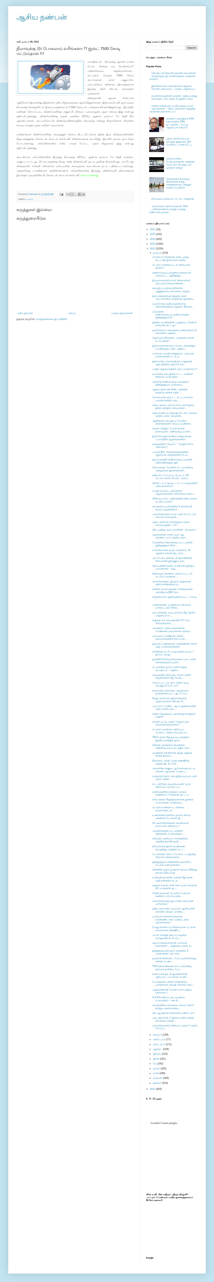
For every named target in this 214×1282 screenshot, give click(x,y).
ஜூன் (156, 1058)
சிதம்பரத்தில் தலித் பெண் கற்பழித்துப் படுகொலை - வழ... (173, 567)
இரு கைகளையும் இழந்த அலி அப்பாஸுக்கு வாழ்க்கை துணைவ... (173, 297)
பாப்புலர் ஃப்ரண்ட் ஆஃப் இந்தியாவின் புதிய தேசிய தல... (174, 707)
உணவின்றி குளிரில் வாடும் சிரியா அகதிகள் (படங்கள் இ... (171, 817)
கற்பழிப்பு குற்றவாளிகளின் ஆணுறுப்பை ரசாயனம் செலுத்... (171, 289)
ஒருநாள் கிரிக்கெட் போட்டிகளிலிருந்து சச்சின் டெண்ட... (174, 960)
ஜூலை (157, 1053)
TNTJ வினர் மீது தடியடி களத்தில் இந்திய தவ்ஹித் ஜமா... (170, 739)
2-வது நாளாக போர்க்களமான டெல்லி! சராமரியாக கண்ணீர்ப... (173, 929)
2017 (153, 229)
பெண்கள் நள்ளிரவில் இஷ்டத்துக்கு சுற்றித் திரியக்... (172, 754)
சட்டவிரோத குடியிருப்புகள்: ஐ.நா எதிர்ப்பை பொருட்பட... (171, 785)
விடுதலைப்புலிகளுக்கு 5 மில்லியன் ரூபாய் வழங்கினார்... (172, 508)
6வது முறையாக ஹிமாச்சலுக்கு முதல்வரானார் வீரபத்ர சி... (169, 700)
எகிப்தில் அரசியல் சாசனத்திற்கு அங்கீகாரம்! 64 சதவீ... (170, 840)
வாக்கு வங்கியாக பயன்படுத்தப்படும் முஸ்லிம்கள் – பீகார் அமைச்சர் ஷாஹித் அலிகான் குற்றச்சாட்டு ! (172, 108)
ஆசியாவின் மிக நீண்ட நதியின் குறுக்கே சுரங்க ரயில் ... (169, 391)
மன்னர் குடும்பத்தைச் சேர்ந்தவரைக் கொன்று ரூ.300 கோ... (172, 590)
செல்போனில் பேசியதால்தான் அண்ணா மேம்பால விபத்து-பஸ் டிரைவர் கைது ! (180, 163)
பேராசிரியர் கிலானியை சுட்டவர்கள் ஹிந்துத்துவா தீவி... (172, 544)
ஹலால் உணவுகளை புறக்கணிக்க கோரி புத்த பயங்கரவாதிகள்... (174, 645)
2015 (153, 234)
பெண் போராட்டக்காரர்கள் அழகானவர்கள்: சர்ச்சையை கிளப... (173, 492)
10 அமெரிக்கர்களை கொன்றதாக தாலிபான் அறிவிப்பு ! (170, 824)
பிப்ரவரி (158, 1078)
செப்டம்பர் (159, 1044)
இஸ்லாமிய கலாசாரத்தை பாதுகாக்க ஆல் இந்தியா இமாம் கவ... (172, 363)
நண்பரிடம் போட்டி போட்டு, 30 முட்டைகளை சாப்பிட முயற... (170, 477)
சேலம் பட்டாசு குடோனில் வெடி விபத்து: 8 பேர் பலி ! (170, 684)
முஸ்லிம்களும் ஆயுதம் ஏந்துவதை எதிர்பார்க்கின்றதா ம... (171, 583)
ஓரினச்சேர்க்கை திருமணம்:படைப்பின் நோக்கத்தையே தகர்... (174, 661)
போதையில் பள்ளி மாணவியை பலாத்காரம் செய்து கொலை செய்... (173, 983)
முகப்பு (72, 313)
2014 (153, 239)
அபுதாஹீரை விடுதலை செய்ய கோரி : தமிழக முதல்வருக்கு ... (173, 1007)
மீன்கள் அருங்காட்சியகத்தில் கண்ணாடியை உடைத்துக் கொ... (171, 746)
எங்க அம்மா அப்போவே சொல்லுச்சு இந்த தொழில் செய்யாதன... (173, 406)
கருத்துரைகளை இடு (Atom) (51, 319)
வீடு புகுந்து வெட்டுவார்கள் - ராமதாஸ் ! (174, 529)
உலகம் (29, 199)
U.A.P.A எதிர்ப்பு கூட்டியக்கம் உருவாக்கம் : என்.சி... (168, 999)
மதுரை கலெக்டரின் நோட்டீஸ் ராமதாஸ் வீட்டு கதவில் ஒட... (174, 887)
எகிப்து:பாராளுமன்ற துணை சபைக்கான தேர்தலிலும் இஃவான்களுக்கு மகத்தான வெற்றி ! (172, 76)
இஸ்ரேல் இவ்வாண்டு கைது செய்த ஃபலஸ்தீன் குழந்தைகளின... (171, 438)
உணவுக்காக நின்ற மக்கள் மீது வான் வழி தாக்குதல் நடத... (172, 879)
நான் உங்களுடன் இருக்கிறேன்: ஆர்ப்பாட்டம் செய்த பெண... (170, 975)
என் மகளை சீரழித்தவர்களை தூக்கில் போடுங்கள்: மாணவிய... (172, 801)
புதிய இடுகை (25, 313)
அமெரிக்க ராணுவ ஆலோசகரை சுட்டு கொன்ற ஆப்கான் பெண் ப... (173, 770)
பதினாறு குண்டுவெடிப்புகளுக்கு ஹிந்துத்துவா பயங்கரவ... (170, 383)
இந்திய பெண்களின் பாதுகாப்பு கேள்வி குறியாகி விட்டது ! (174, 324)
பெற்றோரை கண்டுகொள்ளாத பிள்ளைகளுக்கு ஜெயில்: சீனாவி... (173, 305)
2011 (153, 1088)
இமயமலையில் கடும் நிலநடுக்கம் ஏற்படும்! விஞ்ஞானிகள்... (171, 282)
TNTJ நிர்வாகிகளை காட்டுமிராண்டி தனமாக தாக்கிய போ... (172, 968)
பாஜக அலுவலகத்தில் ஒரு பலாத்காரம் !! (174, 369)
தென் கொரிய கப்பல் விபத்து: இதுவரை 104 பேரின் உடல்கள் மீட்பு (179, 141)
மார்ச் (156, 1073)
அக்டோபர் (159, 1039)
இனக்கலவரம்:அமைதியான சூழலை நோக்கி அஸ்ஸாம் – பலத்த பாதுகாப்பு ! (173, 87)
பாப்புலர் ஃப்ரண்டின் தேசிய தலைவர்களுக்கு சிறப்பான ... (170, 637)
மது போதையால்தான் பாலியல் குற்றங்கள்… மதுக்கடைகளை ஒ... (172, 944)
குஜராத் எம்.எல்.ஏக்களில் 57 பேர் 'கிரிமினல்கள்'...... (171, 622)
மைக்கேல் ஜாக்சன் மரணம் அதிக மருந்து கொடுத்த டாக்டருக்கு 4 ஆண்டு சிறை (174, 97)
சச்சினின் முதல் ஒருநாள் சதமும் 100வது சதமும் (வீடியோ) (174, 871)
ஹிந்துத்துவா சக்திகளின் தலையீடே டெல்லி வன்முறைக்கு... (172, 863)
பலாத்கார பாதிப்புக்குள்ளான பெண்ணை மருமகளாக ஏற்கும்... (172, 629)
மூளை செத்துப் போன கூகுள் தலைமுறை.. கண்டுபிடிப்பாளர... (172, 430)
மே (155, 1063)
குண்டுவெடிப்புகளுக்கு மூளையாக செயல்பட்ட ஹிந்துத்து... (171, 274)
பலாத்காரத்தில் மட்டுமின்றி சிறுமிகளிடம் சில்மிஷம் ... (168, 832)
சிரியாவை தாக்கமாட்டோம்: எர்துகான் (172, 198)
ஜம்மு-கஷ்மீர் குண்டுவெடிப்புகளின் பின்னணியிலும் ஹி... (172, 461)
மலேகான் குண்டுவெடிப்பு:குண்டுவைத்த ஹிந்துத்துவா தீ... (170, 314)
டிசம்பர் (157, 252)
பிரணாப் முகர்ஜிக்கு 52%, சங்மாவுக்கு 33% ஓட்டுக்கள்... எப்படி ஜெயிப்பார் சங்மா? (180, 123)
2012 (153, 248)
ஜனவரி (157, 1083)
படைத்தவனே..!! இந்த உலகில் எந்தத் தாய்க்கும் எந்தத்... (173, 1019)
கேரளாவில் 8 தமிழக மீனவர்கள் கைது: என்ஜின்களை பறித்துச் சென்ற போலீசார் (178, 183)
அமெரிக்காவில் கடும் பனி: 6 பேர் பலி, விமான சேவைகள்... (174, 516)
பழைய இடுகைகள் (122, 313)
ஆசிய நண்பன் (41, 17)
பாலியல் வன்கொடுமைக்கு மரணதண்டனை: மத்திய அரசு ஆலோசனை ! (170, 919)
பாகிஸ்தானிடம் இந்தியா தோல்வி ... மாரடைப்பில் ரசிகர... (172, 606)
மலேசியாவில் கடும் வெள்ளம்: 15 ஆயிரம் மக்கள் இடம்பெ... (171, 551)
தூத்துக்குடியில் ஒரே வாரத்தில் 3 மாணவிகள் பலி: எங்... (170, 952)
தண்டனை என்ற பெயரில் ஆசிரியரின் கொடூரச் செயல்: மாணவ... (173, 910)
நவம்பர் (158, 1034)
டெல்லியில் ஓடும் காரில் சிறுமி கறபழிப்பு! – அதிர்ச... (169, 668)
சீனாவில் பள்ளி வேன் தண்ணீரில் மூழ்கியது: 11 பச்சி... (171, 762)
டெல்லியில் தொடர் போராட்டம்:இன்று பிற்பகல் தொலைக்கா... (174, 856)
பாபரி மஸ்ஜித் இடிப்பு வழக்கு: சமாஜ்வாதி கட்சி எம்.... (169, 936)
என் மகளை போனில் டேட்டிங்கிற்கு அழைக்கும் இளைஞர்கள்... (172, 469)
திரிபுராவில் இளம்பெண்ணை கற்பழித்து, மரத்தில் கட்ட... (169, 848)
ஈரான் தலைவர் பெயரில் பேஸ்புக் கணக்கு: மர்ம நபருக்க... (171, 895)
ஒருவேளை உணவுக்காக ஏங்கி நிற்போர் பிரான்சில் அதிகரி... (174, 332)
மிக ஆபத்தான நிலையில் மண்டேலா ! (173, 1013)
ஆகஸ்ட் (158, 1049)
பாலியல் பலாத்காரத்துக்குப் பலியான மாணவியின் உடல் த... (173, 355)
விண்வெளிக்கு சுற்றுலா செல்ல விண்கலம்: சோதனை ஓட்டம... (171, 793)
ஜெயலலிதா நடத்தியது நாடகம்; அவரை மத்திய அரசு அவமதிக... (174, 414)
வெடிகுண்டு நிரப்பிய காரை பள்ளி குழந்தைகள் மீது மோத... (171, 676)
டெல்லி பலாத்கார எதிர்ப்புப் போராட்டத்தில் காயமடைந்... (170, 731)
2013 (153, 243)
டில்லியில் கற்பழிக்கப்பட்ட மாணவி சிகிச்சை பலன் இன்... (172, 375)
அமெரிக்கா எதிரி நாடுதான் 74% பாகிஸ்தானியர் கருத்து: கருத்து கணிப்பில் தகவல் (168, 209)
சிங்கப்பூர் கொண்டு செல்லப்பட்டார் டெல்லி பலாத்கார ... (172, 575)
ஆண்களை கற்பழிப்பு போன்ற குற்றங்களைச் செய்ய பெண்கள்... (172, 422)
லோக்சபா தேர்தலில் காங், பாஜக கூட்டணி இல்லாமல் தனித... (170, 258)
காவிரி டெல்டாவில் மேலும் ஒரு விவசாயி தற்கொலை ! (170, 723)
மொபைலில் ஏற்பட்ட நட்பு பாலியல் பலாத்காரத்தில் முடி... (172, 399)
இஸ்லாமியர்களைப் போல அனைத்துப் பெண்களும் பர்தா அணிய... (174, 347)
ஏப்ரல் (156, 1068)
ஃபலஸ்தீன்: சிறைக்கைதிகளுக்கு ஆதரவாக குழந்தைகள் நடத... (170, 453)
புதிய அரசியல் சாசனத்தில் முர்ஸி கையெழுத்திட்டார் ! (171, 523)
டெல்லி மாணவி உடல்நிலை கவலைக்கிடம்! (168, 809)
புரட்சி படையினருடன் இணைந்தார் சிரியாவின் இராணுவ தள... (172, 559)
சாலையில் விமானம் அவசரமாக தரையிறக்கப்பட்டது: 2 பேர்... (170, 692)
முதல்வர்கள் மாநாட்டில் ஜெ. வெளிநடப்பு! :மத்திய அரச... (169, 536)
